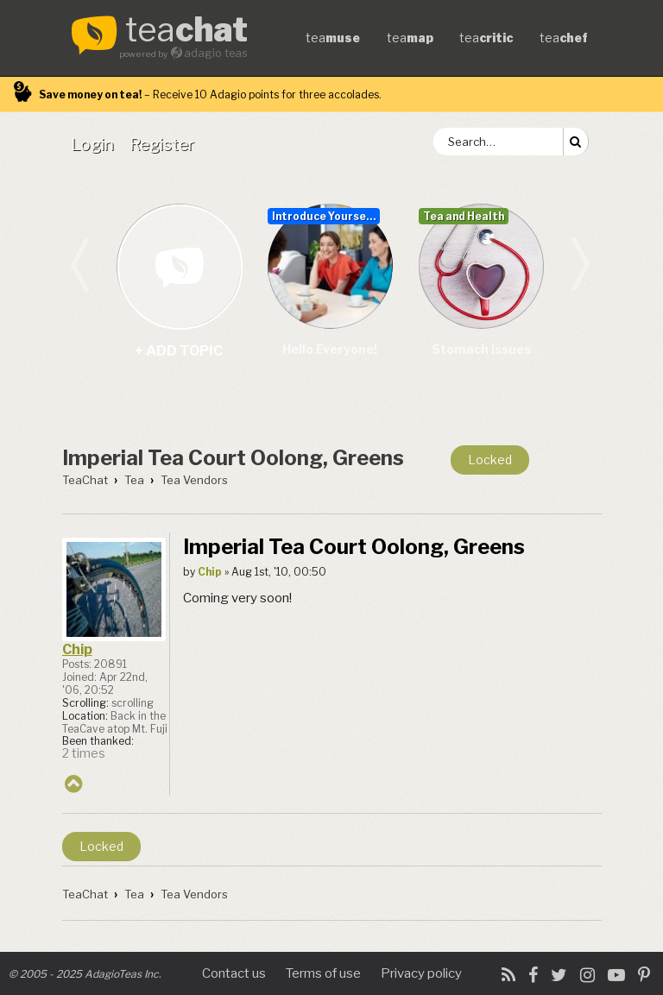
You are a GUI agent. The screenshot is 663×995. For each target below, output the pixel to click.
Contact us (234, 973)
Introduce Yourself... (326, 216)
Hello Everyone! (329, 349)
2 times (83, 753)
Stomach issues (481, 349)
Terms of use (323, 973)
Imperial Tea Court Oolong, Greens (233, 457)
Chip (77, 649)
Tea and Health (463, 216)
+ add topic (179, 266)
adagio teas (216, 53)
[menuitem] (96, 144)
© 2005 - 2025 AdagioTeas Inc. (85, 973)
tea (186, 31)
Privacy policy (421, 973)
